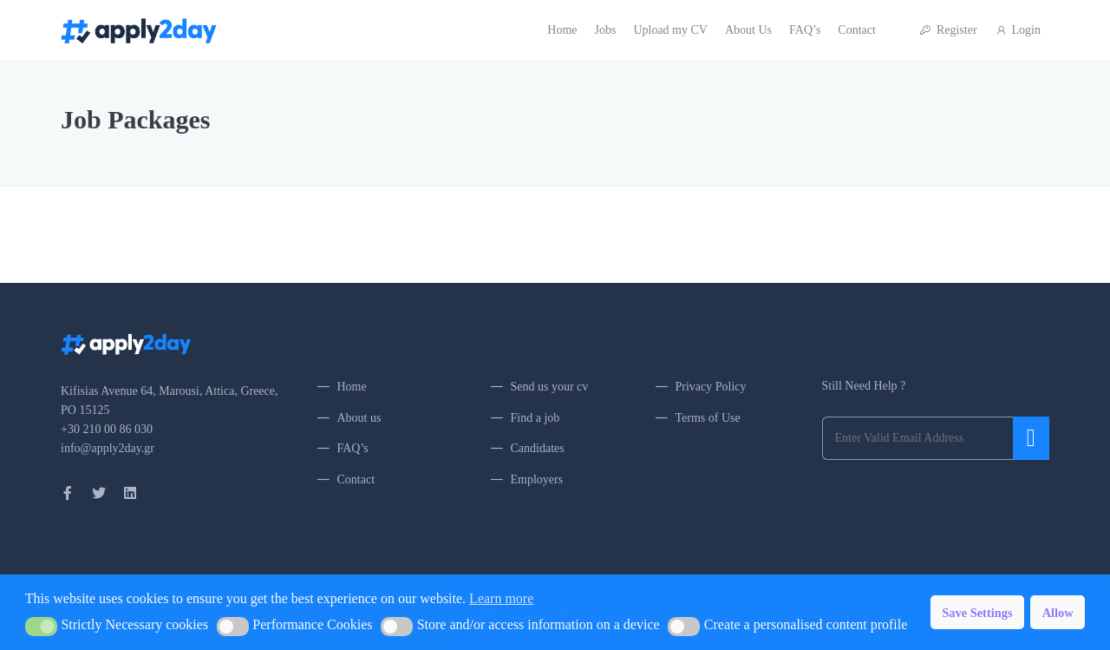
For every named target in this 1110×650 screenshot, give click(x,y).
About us (359, 417)
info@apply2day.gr (107, 448)
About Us (748, 29)
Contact (857, 29)
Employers (537, 479)
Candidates (538, 448)
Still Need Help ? (864, 385)
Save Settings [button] (977, 613)
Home (562, 29)
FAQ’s (804, 29)
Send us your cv (550, 386)
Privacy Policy (711, 386)
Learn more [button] (501, 598)
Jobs (606, 29)
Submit (1031, 438)
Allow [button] (1058, 613)
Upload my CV (670, 29)
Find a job (535, 417)
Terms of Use (708, 417)
